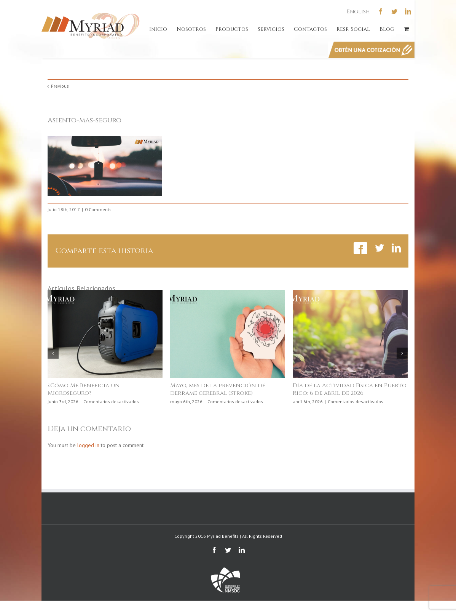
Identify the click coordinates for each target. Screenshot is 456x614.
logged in (88, 445)
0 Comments (98, 209)
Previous (60, 86)
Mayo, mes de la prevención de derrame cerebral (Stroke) (217, 389)
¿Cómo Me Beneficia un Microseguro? (84, 389)
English (358, 11)
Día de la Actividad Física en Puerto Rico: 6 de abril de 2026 (350, 389)
